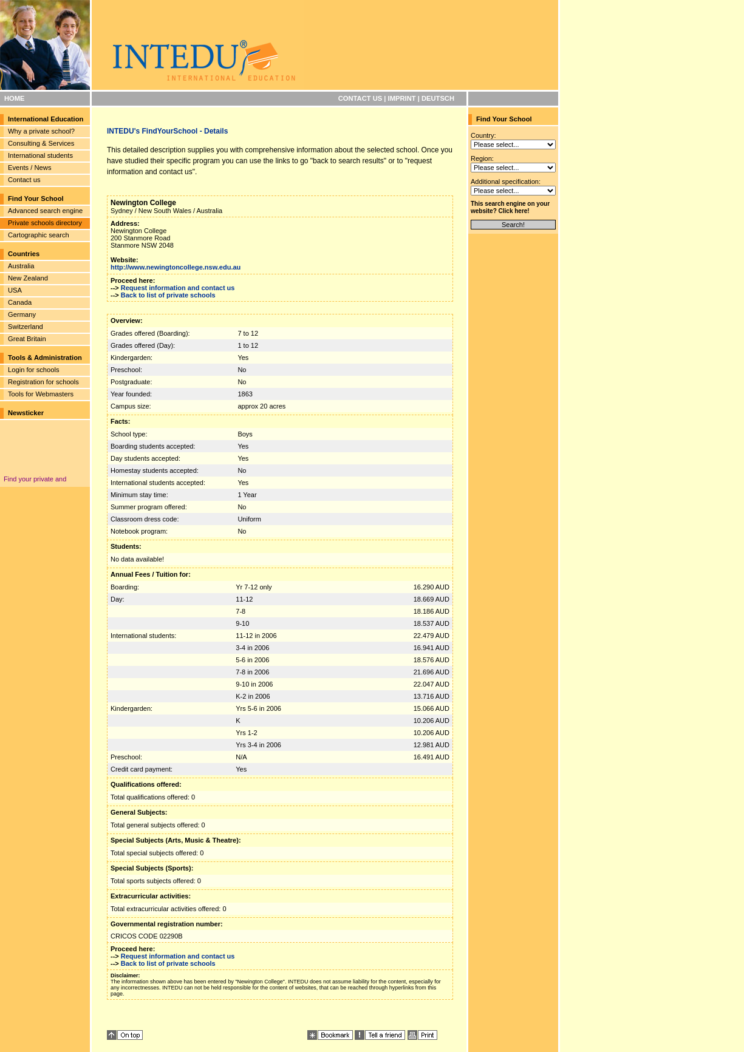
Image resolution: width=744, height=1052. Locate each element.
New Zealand (28, 278)
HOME (14, 98)
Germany (22, 314)
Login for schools (34, 369)
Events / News (30, 167)
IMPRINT (402, 98)
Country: (483, 135)
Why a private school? (41, 131)
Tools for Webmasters (40, 394)
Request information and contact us (178, 287)
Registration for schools (43, 381)
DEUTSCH (437, 98)
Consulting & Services (41, 143)
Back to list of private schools (168, 295)
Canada (20, 302)
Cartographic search (38, 235)
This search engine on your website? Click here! (510, 207)
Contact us (24, 179)
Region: (482, 158)
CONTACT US (360, 98)
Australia (21, 266)
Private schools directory (45, 222)
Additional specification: (506, 181)
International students (40, 155)
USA (15, 290)
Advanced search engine (45, 210)
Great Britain (27, 338)
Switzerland (25, 326)
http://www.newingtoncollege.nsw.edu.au (176, 267)
